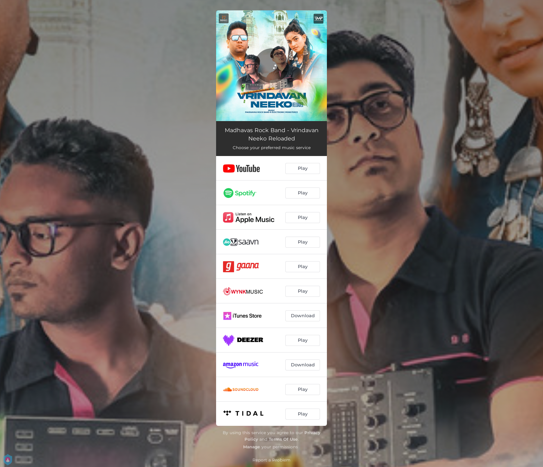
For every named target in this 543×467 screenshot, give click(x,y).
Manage (251, 446)
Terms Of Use (283, 439)
